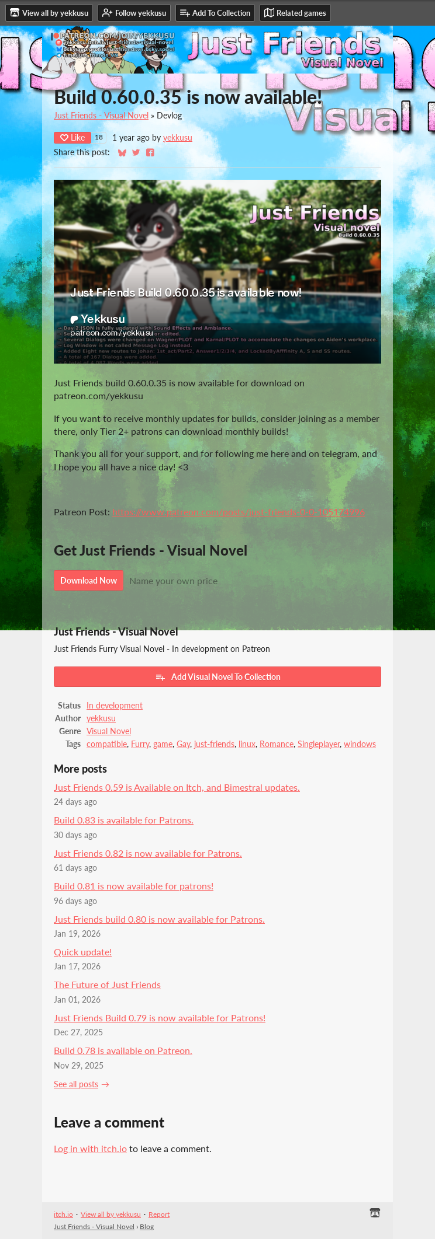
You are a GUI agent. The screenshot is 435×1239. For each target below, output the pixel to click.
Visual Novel (109, 731)
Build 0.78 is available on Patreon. (123, 1050)
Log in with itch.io (90, 1148)
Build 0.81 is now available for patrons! (133, 885)
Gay (183, 744)
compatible (107, 744)
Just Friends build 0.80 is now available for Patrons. (159, 918)
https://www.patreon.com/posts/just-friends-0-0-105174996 (238, 511)
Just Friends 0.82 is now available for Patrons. (148, 852)
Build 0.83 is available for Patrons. (124, 819)
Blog (147, 1226)
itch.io (63, 1214)
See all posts (76, 1084)
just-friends (214, 744)
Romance (277, 744)
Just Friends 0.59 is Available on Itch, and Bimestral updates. (177, 787)
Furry (140, 744)
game (162, 744)
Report (159, 1214)
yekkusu (177, 137)
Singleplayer (319, 744)
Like (72, 137)
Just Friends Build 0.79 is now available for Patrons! (159, 1017)
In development (115, 705)
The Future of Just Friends (107, 984)
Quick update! (83, 951)
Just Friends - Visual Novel (101, 115)
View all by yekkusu (111, 1214)
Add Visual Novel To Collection (218, 677)
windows (360, 744)
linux (247, 744)
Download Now (88, 580)
